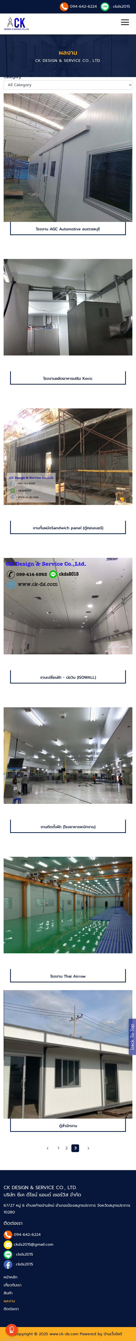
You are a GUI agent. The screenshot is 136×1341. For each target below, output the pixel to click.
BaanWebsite (11, 1339)
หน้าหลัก (10, 1277)
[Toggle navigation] (125, 22)
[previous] (47, 1148)
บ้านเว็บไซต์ (113, 1334)
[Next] (88, 1148)
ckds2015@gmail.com (33, 1244)
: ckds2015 (120, 6)
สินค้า (8, 1293)
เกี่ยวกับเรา (12, 1285)
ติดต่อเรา (11, 1309)
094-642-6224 (83, 6)
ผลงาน (9, 1301)
